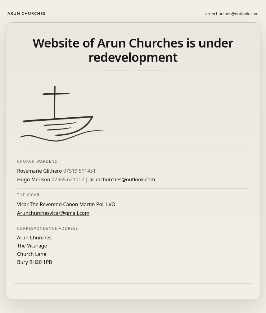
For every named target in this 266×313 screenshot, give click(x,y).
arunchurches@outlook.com (232, 13)
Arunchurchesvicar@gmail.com (53, 213)
